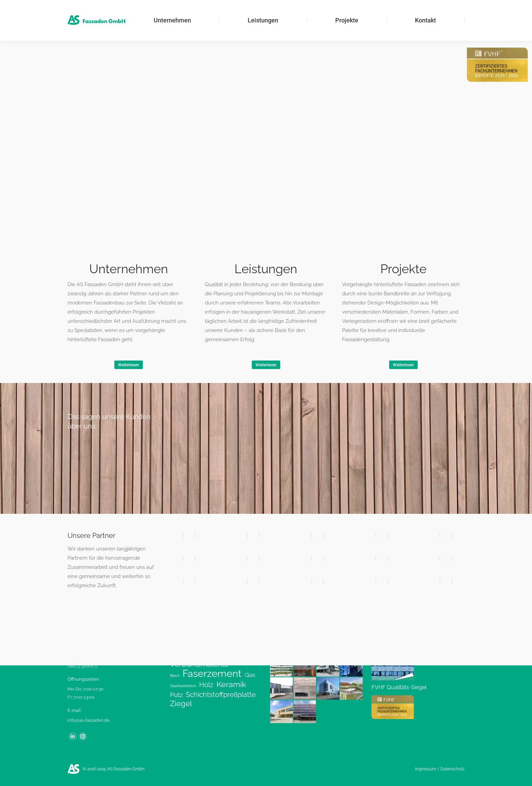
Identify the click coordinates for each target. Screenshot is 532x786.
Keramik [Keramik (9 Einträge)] (231, 684)
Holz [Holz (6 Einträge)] (206, 685)
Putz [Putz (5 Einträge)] (176, 694)
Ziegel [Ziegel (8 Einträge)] (181, 704)
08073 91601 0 (82, 665)
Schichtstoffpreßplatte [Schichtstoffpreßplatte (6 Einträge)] (221, 695)
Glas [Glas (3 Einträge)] (250, 675)
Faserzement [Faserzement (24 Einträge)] (212, 673)
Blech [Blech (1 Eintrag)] (174, 676)
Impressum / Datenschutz (439, 769)
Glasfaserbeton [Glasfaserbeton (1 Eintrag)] (183, 686)
